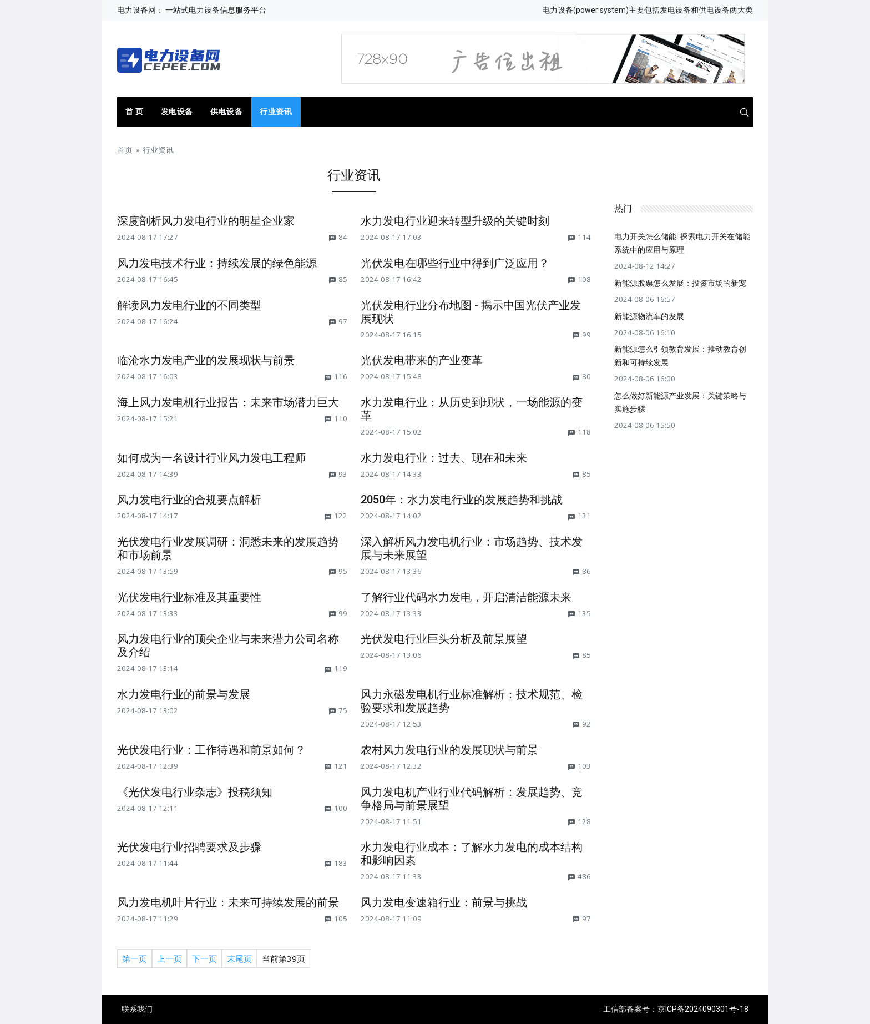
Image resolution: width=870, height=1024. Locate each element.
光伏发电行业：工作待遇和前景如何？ (211, 749)
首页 (125, 149)
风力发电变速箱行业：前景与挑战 (444, 902)
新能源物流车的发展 (649, 316)
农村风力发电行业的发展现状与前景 (449, 749)
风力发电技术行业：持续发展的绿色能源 (217, 263)
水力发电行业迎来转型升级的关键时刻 (455, 221)
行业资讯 (276, 111)
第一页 (134, 958)
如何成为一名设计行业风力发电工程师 (211, 458)
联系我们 (137, 1009)
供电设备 (226, 111)
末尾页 (239, 958)
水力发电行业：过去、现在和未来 (444, 458)
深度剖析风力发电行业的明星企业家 (206, 221)
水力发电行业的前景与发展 (183, 694)
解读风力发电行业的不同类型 (189, 305)
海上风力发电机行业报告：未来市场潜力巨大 (228, 402)
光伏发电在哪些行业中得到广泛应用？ (455, 263)
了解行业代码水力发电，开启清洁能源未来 (466, 597)
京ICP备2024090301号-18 (702, 1009)
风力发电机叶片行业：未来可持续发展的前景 (228, 902)
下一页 (204, 958)
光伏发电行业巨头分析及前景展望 (444, 638)
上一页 (169, 958)
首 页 (134, 111)
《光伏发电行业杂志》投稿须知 (194, 792)
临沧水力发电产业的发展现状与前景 (206, 360)
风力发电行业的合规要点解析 (189, 499)
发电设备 (177, 111)
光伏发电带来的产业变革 (422, 360)
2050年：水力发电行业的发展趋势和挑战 (462, 499)
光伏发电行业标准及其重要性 (189, 597)
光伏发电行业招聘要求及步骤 (189, 847)
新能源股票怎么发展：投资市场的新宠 (680, 283)
